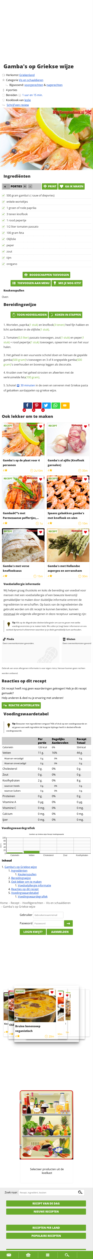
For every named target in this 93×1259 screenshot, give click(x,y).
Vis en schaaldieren (31, 80)
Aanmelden (60, 932)
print (49, 186)
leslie (27, 100)
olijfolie (40, 329)
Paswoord (26, 923)
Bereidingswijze (21, 878)
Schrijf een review (18, 105)
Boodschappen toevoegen (46, 275)
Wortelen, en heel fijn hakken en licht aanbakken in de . (46, 327)
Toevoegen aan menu (31, 283)
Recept (15, 903)
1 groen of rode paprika (21, 208)
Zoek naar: (11, 1192)
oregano (12, 264)
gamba (15, 360)
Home (4, 903)
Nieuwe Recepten (46, 1211)
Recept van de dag (46, 1203)
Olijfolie (11, 239)
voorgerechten (33, 85)
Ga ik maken (71, 186)
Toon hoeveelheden (29, 315)
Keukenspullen (27, 874)
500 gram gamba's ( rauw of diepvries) (31, 195)
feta (30, 377)
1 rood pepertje (16, 220)
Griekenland (27, 75)
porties (12, 90)
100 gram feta (15, 233)
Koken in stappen (65, 315)
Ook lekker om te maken (26, 882)
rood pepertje (26, 342)
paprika (28, 325)
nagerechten (54, 85)
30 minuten (25, 385)
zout (9, 251)
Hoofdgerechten (32, 903)
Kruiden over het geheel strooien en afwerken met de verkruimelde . (39, 375)
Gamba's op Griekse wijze (21, 867)
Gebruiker (26, 915)
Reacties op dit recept (25, 889)
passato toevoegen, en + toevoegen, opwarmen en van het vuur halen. (46, 342)
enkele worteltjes (17, 202)
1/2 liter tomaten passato (22, 226)
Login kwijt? (32, 932)
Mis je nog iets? (67, 283)
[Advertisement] (46, 35)
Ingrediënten (19, 870)
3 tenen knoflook (17, 214)
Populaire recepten (46, 1236)
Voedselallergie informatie (34, 885)
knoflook (54, 325)
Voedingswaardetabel (25, 893)
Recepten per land (46, 1228)
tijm (9, 258)
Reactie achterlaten (21, 705)
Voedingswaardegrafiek (33, 896)
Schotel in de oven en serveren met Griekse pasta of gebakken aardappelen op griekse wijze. (46, 388)
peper (10, 245)
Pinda (8, 639)
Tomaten (17, 337)
